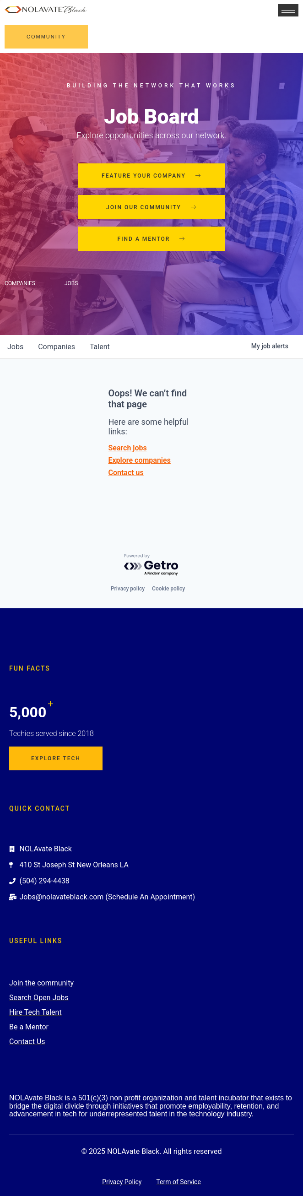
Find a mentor (152, 239)
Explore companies (139, 460)
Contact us (126, 472)
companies (56, 346)
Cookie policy (168, 588)
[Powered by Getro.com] (151, 565)
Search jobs (127, 448)
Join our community (151, 207)
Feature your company (151, 176)
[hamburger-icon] (288, 10)
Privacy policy (128, 588)
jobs (15, 346)
